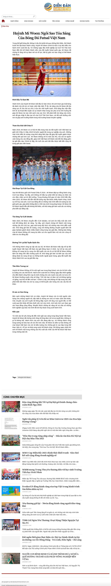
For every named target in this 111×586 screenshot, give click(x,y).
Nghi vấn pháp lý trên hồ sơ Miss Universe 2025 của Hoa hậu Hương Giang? (51, 416)
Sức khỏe (42, 17)
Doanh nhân (84, 17)
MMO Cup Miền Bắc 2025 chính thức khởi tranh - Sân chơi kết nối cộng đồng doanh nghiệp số (50, 450)
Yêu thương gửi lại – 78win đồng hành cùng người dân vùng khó (51, 501)
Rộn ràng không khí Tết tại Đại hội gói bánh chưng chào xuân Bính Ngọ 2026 (49, 399)
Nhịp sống (14, 17)
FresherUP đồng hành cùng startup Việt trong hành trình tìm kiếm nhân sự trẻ (50, 484)
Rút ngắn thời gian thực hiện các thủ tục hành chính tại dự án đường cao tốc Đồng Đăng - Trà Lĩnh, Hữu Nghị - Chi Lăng (52, 534)
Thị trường (99, 17)
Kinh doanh (28, 17)
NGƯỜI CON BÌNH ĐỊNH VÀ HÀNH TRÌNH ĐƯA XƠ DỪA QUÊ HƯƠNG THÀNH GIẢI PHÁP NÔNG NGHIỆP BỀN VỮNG (50, 553)
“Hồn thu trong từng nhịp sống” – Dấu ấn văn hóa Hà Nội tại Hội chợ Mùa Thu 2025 (51, 433)
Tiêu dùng (56, 17)
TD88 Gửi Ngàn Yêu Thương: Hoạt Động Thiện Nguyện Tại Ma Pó (50, 518)
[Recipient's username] (92, 7)
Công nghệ (70, 17)
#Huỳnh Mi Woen (24, 373)
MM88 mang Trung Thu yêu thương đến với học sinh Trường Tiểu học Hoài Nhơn (52, 467)
